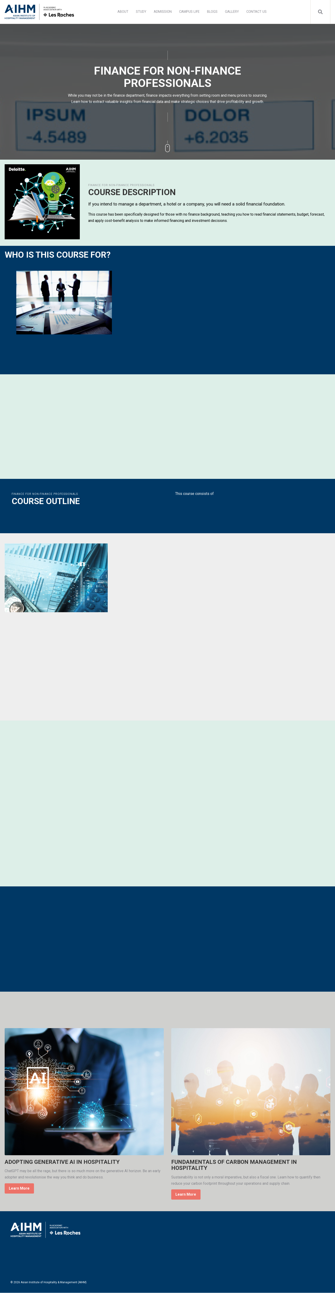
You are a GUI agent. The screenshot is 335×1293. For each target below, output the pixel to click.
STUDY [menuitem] (141, 12)
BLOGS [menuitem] (212, 12)
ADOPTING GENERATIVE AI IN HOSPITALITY (62, 1162)
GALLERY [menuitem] (232, 12)
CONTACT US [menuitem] (256, 12)
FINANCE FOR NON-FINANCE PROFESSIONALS (121, 185)
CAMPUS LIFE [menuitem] (189, 12)
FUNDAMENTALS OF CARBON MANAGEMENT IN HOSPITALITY (234, 1165)
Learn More (19, 1188)
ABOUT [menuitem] (122, 12)
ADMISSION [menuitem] (163, 12)
